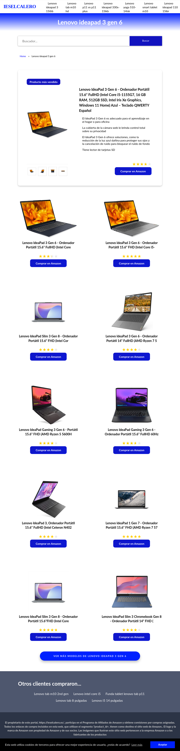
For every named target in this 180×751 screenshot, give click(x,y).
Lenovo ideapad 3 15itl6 (52, 7)
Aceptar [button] (162, 744)
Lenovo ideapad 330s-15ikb (110, 7)
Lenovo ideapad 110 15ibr (170, 7)
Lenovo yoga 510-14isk (129, 7)
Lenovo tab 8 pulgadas (71, 700)
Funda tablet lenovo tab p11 (124, 694)
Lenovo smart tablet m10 (149, 7)
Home (23, 56)
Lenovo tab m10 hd (71, 7)
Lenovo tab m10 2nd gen (51, 694)
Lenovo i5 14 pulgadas (107, 700)
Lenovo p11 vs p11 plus (89, 7)
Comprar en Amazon (133, 171)
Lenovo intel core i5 (87, 694)
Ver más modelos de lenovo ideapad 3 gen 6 (90, 656)
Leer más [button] (136, 744)
